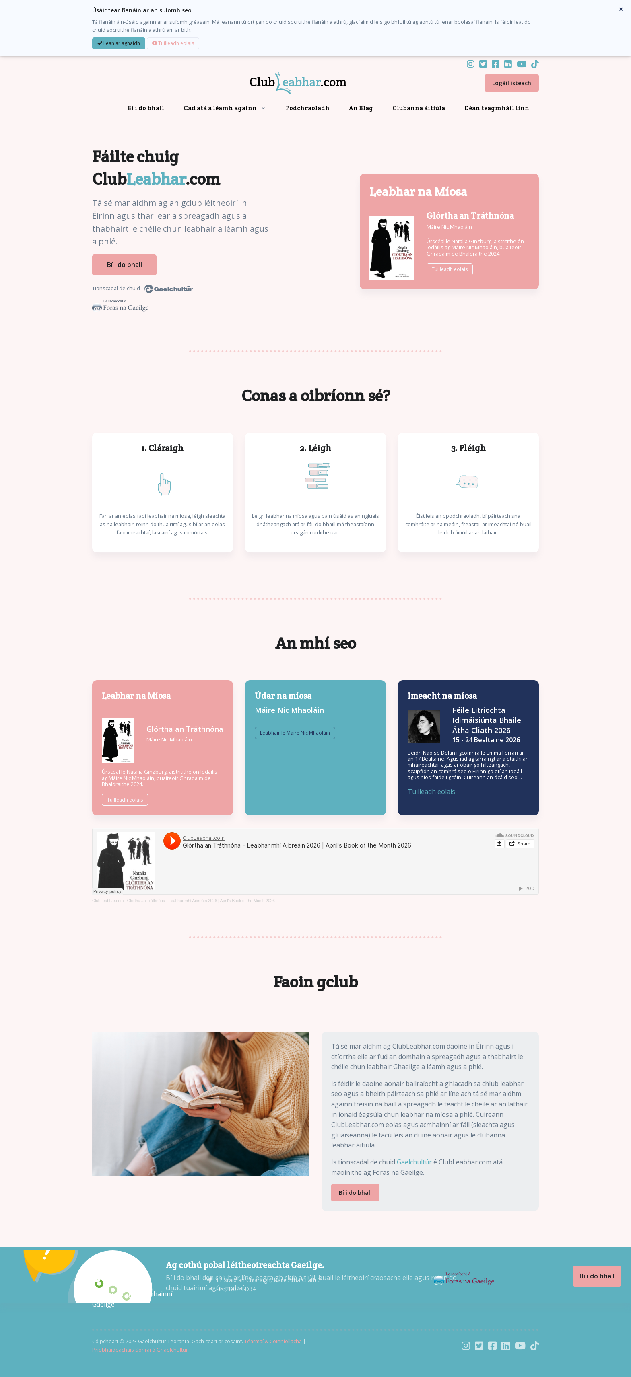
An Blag (361, 108)
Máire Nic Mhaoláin (449, 225)
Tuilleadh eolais (173, 43)
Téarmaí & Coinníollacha (273, 1338)
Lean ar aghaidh (118, 43)
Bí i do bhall (145, 108)
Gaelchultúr (414, 1159)
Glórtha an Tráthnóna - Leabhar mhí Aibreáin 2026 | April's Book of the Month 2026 (201, 898)
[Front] (288, 83)
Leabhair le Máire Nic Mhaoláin (295, 758)
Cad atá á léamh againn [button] (220, 108)
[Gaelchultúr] (116, 1274)
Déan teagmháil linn (496, 108)
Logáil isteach (511, 83)
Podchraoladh (308, 108)
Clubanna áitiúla (418, 108)
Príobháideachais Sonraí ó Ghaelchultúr (140, 1347)
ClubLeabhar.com (108, 898)
